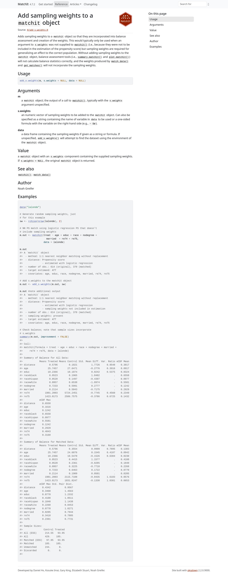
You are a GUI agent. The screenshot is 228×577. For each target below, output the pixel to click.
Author (154, 41)
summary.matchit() (90, 57)
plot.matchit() (119, 57)
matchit (37, 235)
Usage (153, 19)
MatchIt (23, 4)
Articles (74, 4)
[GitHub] (208, 4)
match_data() (119, 61)
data (22, 207)
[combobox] (192, 4)
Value (153, 30)
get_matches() (33, 65)
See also (155, 35)
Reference (61, 4)
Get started (46, 4)
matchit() (81, 45)
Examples (156, 46)
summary (25, 337)
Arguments (157, 24)
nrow (41, 221)
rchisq (32, 221)
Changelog (90, 4)
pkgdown (192, 570)
